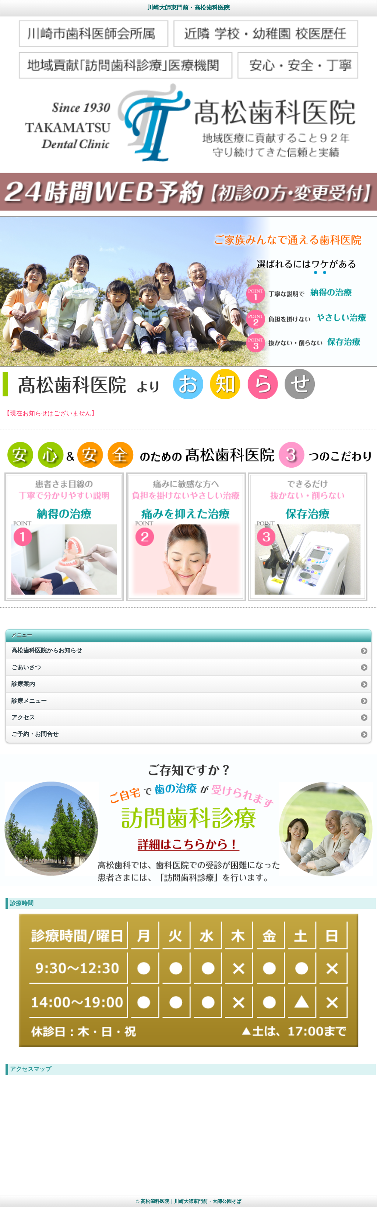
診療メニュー (29, 701)
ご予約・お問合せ (35, 734)
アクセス (23, 717)
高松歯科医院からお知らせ (46, 650)
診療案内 (23, 684)
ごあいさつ (26, 667)
